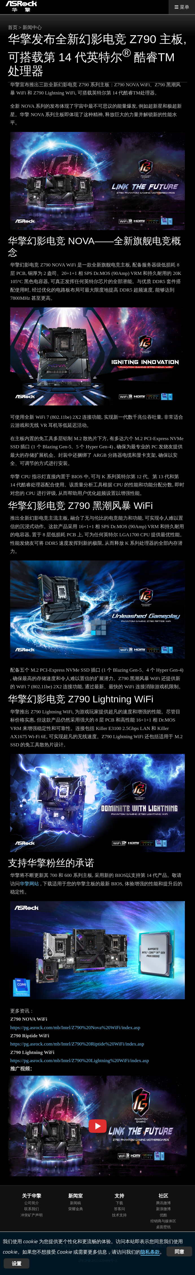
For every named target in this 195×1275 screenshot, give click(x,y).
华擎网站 (29, 883)
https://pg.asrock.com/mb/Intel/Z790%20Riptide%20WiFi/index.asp (77, 1044)
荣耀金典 (75, 1209)
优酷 (163, 1215)
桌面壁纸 (163, 1227)
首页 (12, 27)
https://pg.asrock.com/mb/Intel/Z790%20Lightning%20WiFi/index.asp (79, 1060)
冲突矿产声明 (32, 1215)
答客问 (119, 1209)
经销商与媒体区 (163, 1221)
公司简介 (31, 1203)
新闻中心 (32, 27)
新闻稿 (75, 1203)
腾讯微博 (163, 1203)
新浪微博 (163, 1209)
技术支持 (119, 1215)
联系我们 (31, 1209)
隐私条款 (150, 1252)
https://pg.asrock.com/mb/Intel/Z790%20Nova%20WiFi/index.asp (75, 1027)
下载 (119, 1203)
